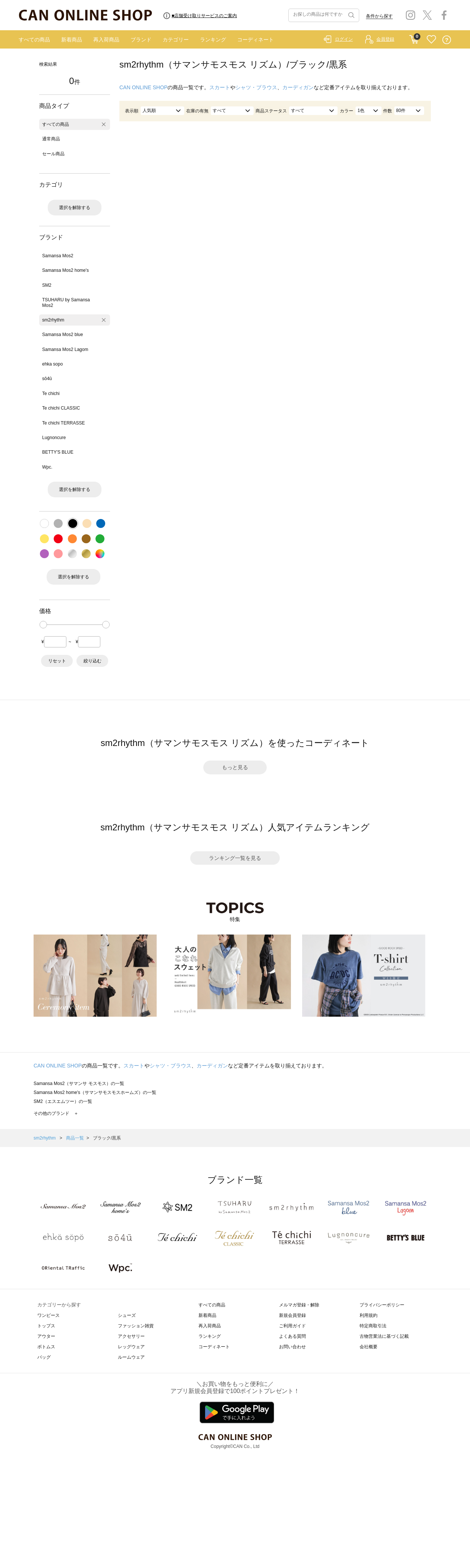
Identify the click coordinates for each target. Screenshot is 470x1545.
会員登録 (385, 39)
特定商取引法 (373, 1325)
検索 (350, 15)
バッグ (44, 1357)
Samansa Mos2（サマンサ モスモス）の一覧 (79, 1083)
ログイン (344, 39)
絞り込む (92, 660)
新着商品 (71, 40)
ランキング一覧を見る (235, 858)
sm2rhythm (53, 320)
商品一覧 (75, 1138)
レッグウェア (131, 1346)
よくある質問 (292, 1336)
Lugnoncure (54, 437)
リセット (57, 660)
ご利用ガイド (292, 1325)
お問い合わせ (292, 1346)
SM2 (46, 285)
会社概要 (368, 1346)
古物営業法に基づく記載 (384, 1336)
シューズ (127, 1315)
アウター (46, 1336)
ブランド (141, 40)
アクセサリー (131, 1336)
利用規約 (368, 1315)
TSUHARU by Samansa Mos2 (66, 302)
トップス (46, 1325)
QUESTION (447, 40)
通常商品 (51, 139)
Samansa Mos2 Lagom (65, 349)
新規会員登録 (292, 1315)
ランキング (213, 40)
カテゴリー (176, 40)
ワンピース (48, 1315)
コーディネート (255, 40)
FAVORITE (431, 39)
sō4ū (47, 378)
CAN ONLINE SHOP (143, 87)
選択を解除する (74, 207)
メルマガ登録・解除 (299, 1305)
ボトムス (46, 1346)
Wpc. (47, 467)
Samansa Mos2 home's (65, 270)
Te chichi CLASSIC (61, 408)
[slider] (43, 624)
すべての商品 (34, 40)
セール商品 (53, 153)
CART (414, 37)
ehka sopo (52, 364)
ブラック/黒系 (107, 1138)
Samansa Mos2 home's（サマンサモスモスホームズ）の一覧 (95, 1092)
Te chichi (51, 393)
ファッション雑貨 (136, 1325)
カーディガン (298, 87)
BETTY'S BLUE (57, 452)
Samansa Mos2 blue (62, 334)
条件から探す (379, 16)
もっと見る (235, 767)
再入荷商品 (106, 40)
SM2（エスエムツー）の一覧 (63, 1101)
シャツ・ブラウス (256, 87)
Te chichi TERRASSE (63, 423)
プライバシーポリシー (382, 1305)
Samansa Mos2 (57, 255)
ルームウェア (131, 1357)
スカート (219, 87)
